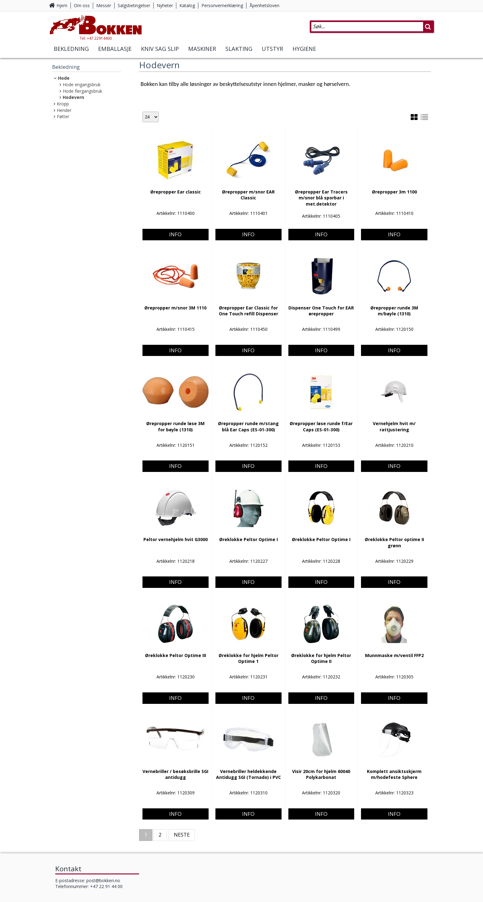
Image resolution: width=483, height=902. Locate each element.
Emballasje (115, 49)
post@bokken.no (103, 880)
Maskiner (202, 49)
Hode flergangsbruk (82, 91)
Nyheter (165, 5)
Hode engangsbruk (82, 84)
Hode (64, 78)
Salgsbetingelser (134, 5)
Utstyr (272, 49)
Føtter (63, 116)
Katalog (187, 5)
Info (175, 210)
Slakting (238, 49)
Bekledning (71, 49)
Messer (103, 5)
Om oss (82, 5)
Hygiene (304, 49)
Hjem (61, 5)
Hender (64, 110)
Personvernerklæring (222, 5)
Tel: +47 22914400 (96, 38)
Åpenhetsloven (264, 5)
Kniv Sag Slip (160, 49)
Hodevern (73, 97)
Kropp (63, 104)
